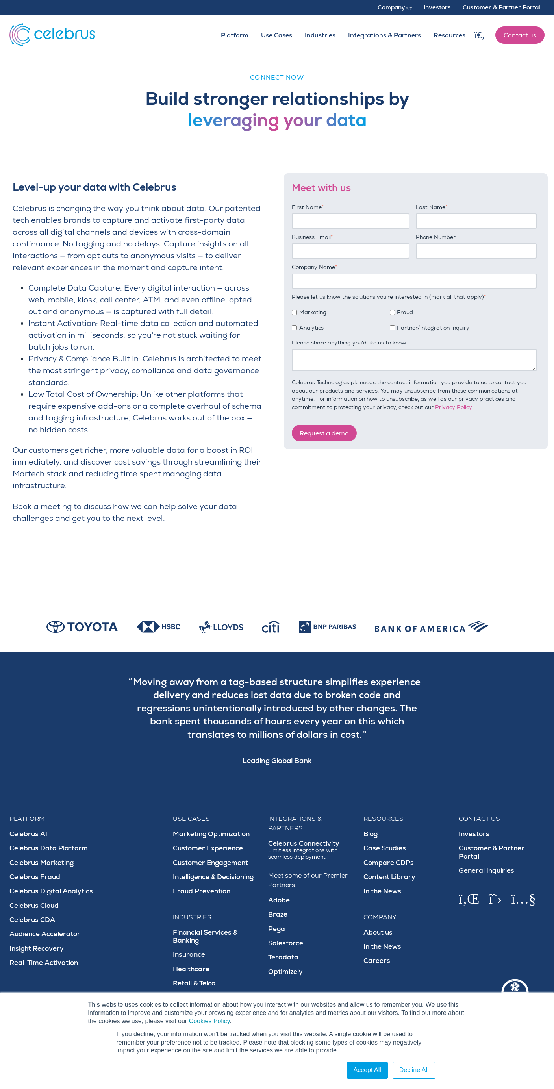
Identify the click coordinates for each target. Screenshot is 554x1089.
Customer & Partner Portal (491, 852)
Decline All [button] (414, 1070)
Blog (370, 834)
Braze (277, 914)
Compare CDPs (388, 863)
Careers (376, 961)
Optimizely (285, 972)
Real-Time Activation (43, 963)
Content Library (389, 877)
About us (378, 932)
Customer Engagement (210, 863)
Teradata (283, 957)
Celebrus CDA (32, 920)
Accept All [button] (367, 1070)
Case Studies (384, 848)
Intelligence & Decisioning (213, 877)
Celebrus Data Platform (48, 848)
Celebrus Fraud (34, 877)
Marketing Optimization (211, 834)
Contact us (520, 35)
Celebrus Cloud (34, 906)
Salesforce (285, 943)
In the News (382, 891)
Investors (474, 834)
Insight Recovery (36, 949)
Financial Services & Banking (205, 936)
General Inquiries (486, 871)
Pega (276, 929)
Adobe (279, 900)
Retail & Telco (194, 983)
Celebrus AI (28, 834)
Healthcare (191, 969)
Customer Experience (208, 848)
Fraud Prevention (201, 891)
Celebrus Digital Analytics (51, 891)
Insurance (189, 954)
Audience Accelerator (44, 934)
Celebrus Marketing (41, 863)
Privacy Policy (453, 407)
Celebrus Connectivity (311, 850)
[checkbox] (414, 319)
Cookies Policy (209, 1021)
